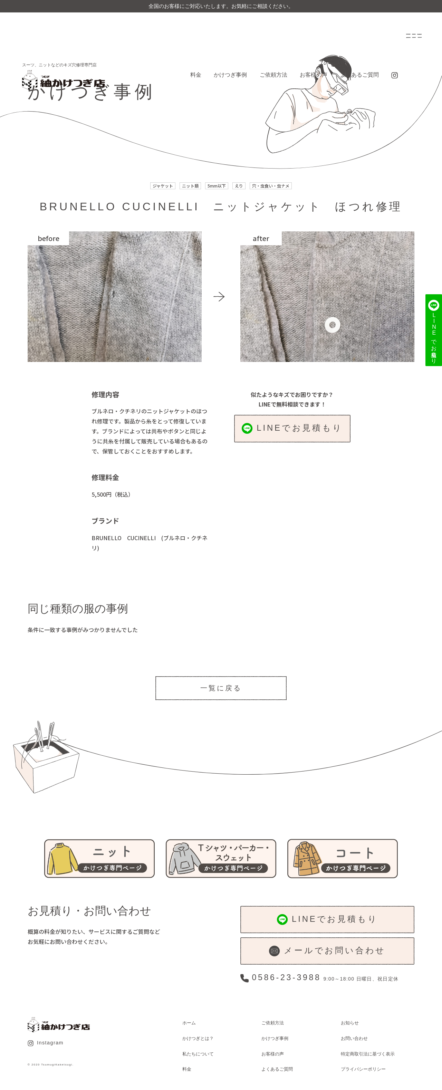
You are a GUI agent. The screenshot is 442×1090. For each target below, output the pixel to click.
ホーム (189, 1022)
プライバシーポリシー (363, 1069)
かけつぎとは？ (198, 1038)
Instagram (46, 1043)
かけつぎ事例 (230, 75)
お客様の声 (313, 75)
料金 (195, 75)
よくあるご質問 (359, 75)
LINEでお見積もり (292, 428)
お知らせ (350, 1022)
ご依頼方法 (273, 75)
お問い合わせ (354, 1038)
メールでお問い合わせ (327, 951)
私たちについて (198, 1053)
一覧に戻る (221, 688)
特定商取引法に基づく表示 (368, 1053)
